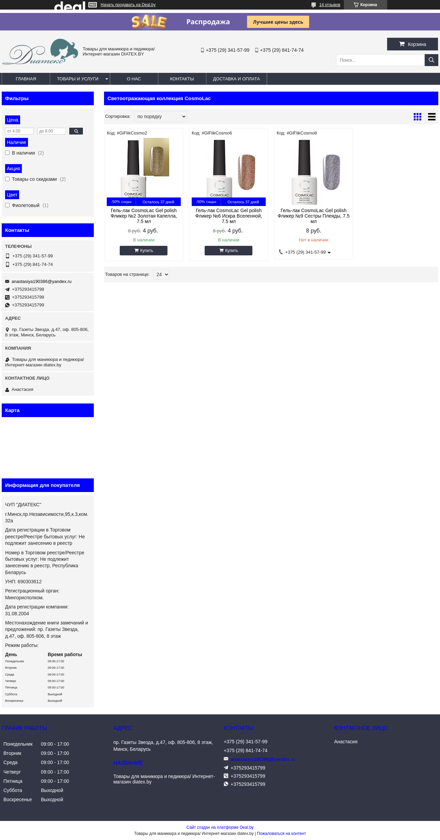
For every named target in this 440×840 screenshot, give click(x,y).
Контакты (182, 78)
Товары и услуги (78, 78)
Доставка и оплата (236, 78)
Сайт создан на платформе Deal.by (220, 827)
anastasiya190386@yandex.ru (42, 281)
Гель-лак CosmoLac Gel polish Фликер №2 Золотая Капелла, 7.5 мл (144, 216)
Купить (146, 250)
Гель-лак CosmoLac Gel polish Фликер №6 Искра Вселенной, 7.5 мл (228, 216)
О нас (134, 78)
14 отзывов (329, 4)
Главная (26, 78)
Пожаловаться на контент (281, 833)
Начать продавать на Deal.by (128, 4)
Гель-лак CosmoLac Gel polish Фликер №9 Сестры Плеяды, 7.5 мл (314, 216)
